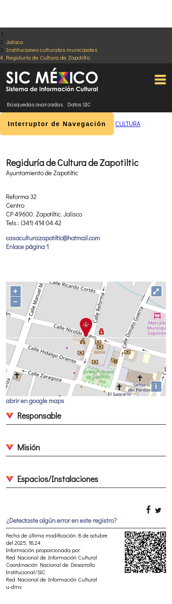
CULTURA (127, 123)
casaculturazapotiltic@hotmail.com (53, 237)
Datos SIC (79, 104)
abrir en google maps (35, 400)
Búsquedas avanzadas (35, 104)
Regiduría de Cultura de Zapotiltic (48, 57)
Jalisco (14, 41)
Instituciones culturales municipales (51, 49)
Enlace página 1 (27, 246)
